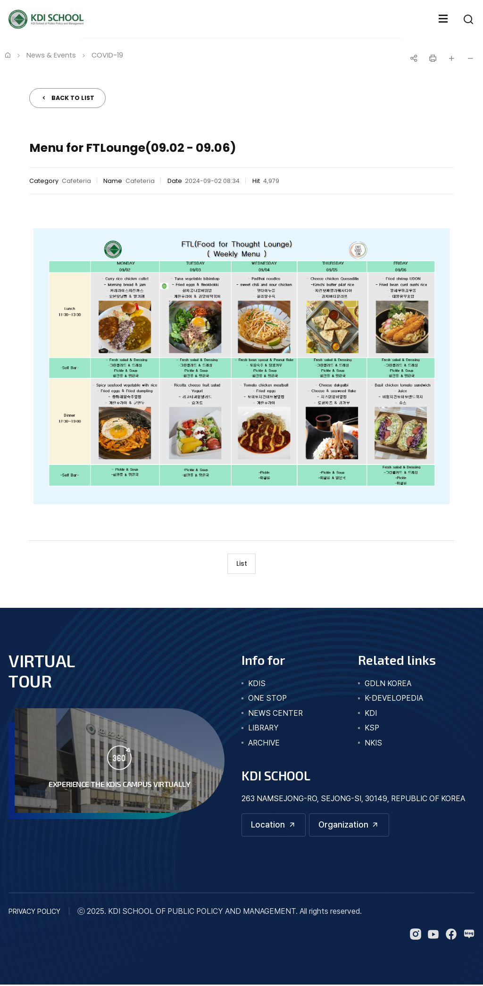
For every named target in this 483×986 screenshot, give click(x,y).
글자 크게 (451, 58)
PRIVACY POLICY (34, 913)
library (263, 728)
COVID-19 (107, 55)
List (242, 564)
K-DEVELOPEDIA (394, 699)
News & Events (51, 55)
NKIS (373, 743)
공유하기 (413, 58)
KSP (372, 728)
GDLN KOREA (388, 684)
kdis (257, 684)
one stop (267, 699)
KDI (371, 714)
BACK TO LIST (72, 98)
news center (275, 714)
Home (7, 54)
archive (264, 743)
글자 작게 (470, 58)
